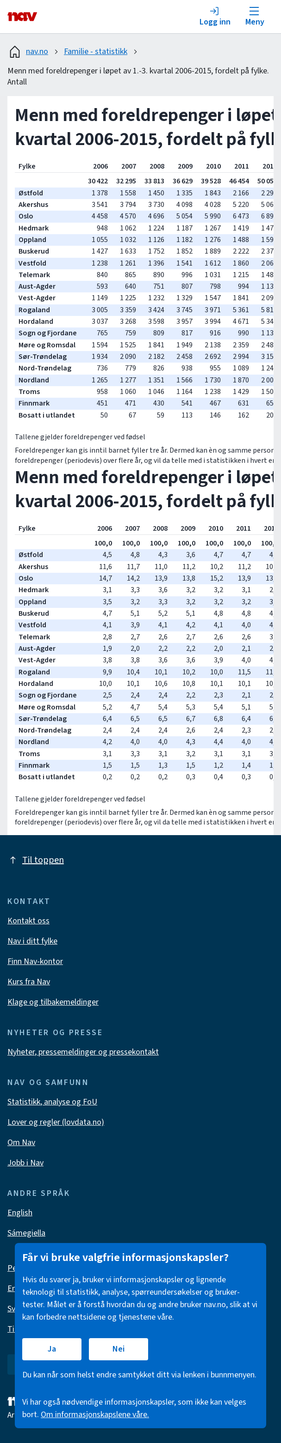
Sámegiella (26, 1233)
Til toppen (35, 860)
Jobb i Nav (25, 1163)
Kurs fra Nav (28, 982)
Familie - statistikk (95, 51)
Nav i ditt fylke (32, 941)
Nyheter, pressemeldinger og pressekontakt (83, 1052)
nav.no (27, 51)
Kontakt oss (28, 921)
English (19, 1213)
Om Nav (21, 1142)
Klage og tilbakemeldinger (53, 1002)
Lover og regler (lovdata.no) (55, 1122)
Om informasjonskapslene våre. (95, 1414)
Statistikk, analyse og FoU (52, 1102)
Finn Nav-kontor (35, 961)
